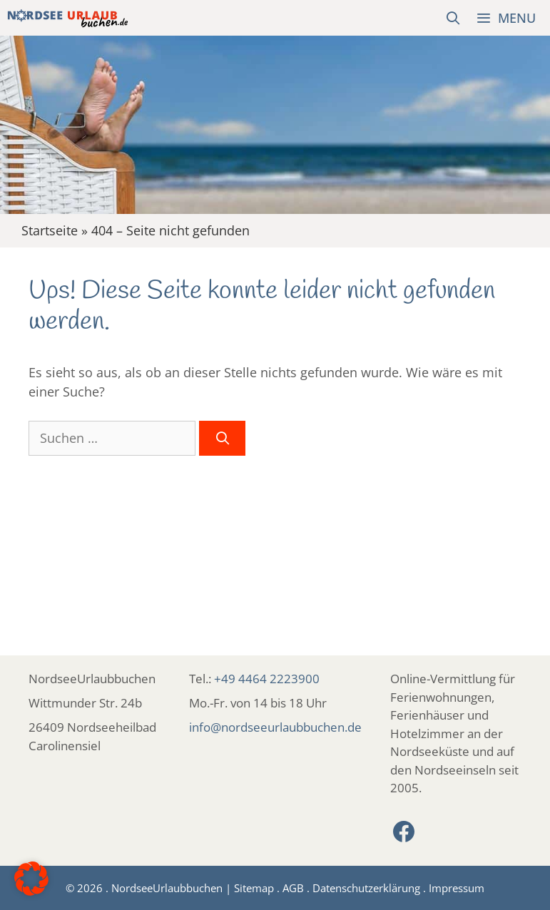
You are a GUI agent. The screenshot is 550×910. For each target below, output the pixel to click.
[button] (31, 878)
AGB (293, 888)
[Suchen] (222, 438)
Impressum (456, 888)
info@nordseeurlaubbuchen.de (275, 727)
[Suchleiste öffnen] (453, 18)
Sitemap (254, 888)
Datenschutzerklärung (366, 888)
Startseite (49, 230)
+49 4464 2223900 (267, 678)
